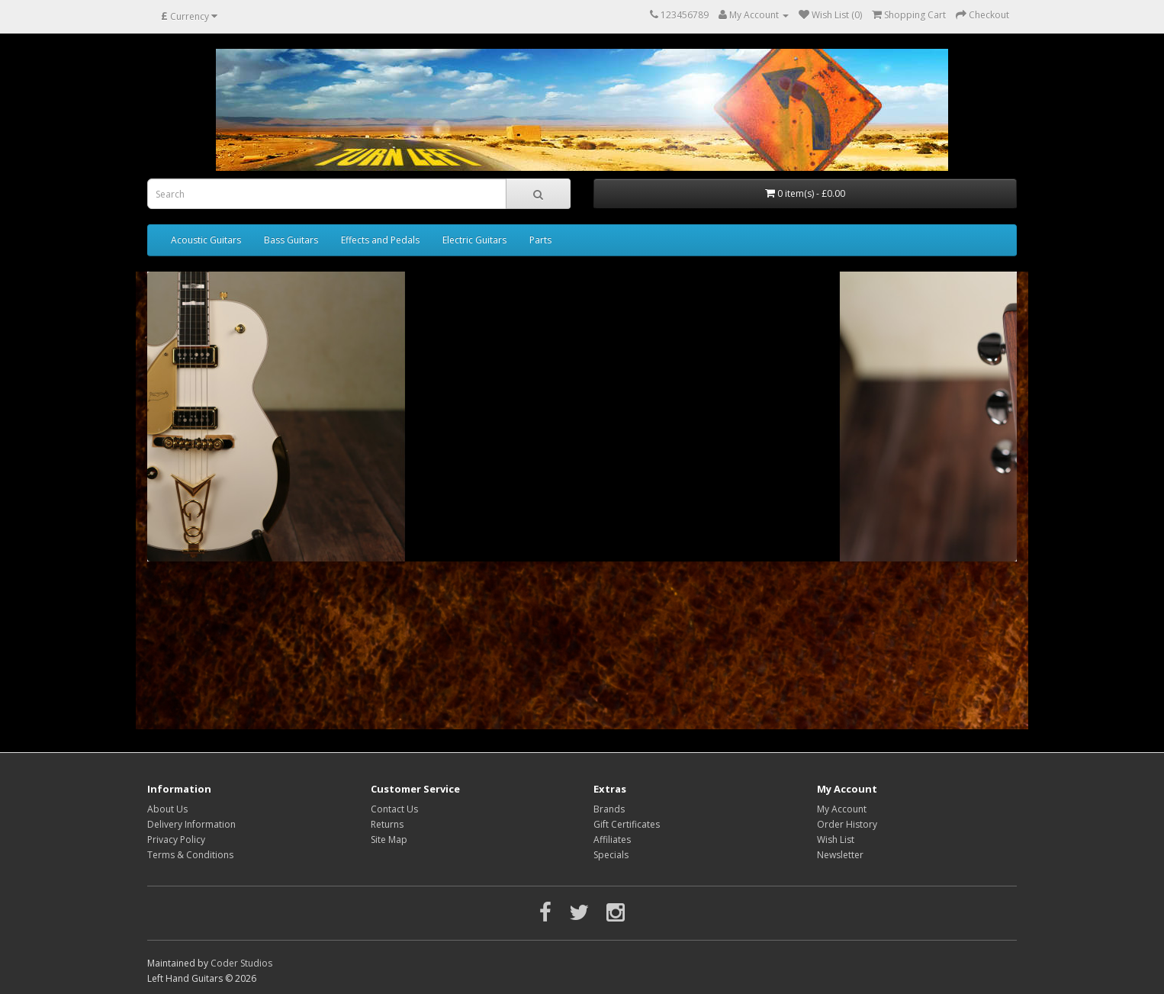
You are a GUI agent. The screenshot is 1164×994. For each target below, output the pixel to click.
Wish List (835, 839)
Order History (847, 824)
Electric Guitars (474, 239)
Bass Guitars (291, 239)
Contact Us (394, 809)
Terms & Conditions (190, 854)
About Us (167, 809)
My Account (842, 809)
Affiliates (612, 839)
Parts (540, 239)
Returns (387, 824)
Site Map (389, 839)
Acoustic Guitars (206, 239)
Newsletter (840, 854)
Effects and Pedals (380, 239)
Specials (611, 854)
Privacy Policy (176, 839)
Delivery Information (191, 824)
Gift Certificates (626, 824)
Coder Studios (241, 963)
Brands (609, 809)
